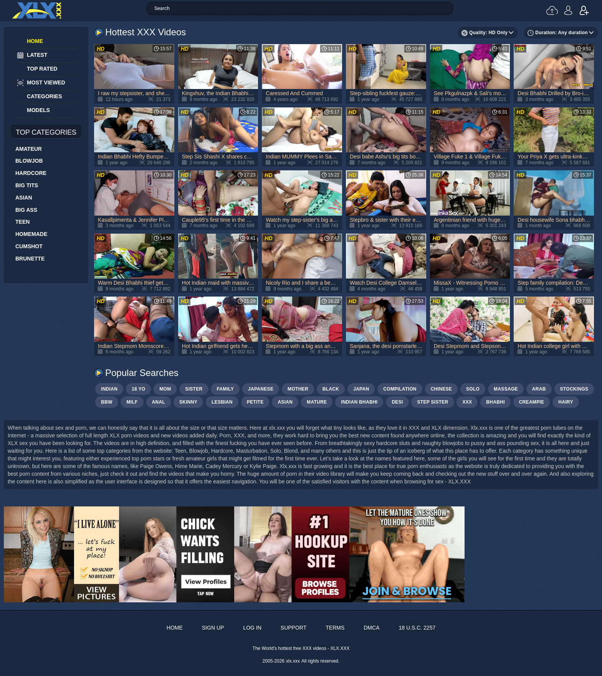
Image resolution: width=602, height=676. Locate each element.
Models (38, 110)
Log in (568, 10)
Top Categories (46, 132)
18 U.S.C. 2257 (417, 628)
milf (131, 402)
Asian (23, 198)
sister (193, 389)
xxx (467, 402)
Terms (335, 628)
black (330, 389)
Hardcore (30, 173)
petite (255, 402)
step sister (432, 402)
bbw (106, 402)
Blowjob (29, 161)
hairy (565, 402)
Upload (552, 10)
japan (361, 389)
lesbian (222, 402)
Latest (37, 55)
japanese (260, 389)
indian (109, 389)
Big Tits (26, 185)
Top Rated (42, 69)
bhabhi (495, 402)
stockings (574, 389)
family (225, 389)
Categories (44, 96)
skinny (188, 402)
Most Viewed (46, 82)
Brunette (30, 259)
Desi (397, 402)
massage (506, 389)
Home (35, 41)
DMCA (371, 628)
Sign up (584, 10)
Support (293, 628)
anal (158, 402)
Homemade (31, 234)
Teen (22, 222)
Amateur (28, 149)
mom (165, 389)
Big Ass (26, 210)
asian (285, 402)
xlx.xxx (293, 661)
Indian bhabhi (359, 402)
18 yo (138, 389)
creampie (531, 402)
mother (298, 389)
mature (317, 402)
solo (473, 389)
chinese (441, 389)
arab (539, 389)
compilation (399, 389)
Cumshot (29, 246)
